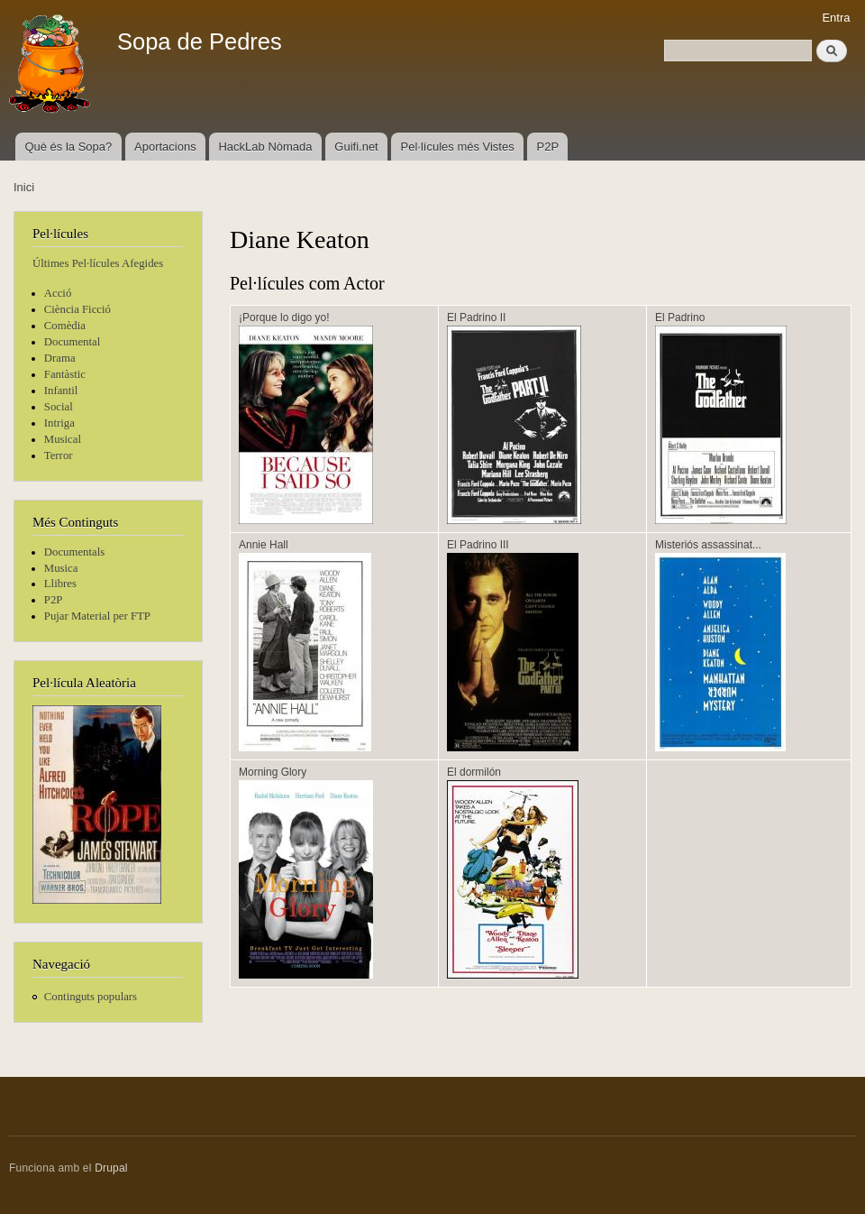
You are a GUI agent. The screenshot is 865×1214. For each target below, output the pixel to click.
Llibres (60, 583)
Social (58, 406)
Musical (62, 439)
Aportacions (165, 146)
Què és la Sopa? (68, 146)
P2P (548, 146)
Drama (60, 358)
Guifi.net (356, 146)
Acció (58, 293)
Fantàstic (65, 374)
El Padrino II (476, 317)
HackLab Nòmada (265, 146)
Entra (836, 17)
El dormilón (474, 772)
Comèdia (65, 325)
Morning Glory (272, 772)
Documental (72, 342)
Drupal (111, 1168)
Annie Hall (263, 544)
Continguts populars (90, 996)
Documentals (74, 552)
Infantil (61, 390)
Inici (24, 187)
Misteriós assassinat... (708, 544)
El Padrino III (478, 544)
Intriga (59, 423)
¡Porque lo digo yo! (284, 317)
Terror (58, 455)
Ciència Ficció (77, 309)
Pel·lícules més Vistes (457, 146)
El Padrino (680, 317)
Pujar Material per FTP (97, 616)
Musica (61, 568)
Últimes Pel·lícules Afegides (97, 263)
